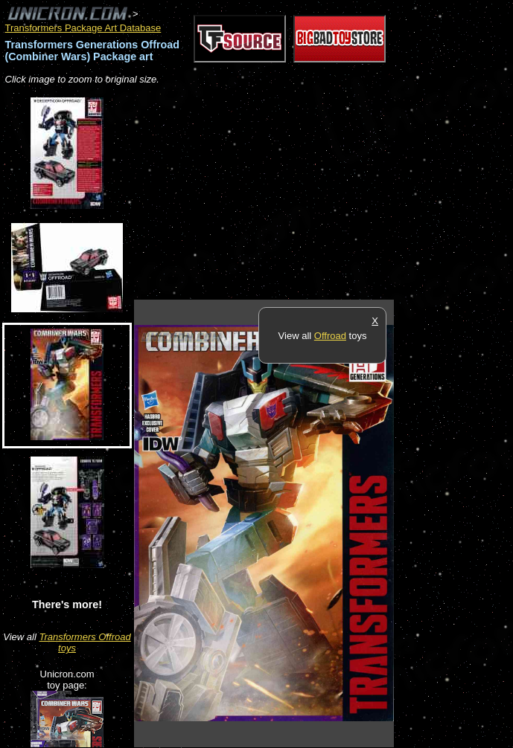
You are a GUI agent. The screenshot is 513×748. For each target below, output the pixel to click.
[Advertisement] (308, 193)
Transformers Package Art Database (83, 27)
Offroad (330, 335)
